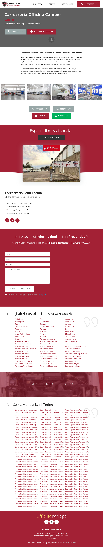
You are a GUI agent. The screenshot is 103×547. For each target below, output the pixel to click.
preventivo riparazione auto (50, 459)
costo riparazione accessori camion (78, 435)
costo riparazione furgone (50, 420)
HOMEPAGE (38, 4)
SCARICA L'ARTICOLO (51, 138)
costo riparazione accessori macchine (29, 445)
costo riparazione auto (48, 410)
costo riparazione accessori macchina (79, 442)
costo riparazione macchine (50, 422)
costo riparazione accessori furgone (28, 442)
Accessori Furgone (21, 351)
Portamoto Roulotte (72, 366)
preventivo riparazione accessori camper (30, 486)
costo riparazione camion (24, 415)
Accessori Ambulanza (48, 339)
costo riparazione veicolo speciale (78, 432)
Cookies (54, 538)
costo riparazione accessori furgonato (79, 439)
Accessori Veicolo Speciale (24, 361)
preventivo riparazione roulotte (52, 477)
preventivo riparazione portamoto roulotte (81, 506)
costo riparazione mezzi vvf (50, 425)
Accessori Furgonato (72, 349)
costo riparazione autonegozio (26, 412)
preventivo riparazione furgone (52, 469)
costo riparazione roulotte (50, 427)
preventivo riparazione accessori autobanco (31, 482)
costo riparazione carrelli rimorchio (28, 417)
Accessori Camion (71, 344)
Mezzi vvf (43, 334)
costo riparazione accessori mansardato (55, 445)
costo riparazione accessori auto (77, 430)
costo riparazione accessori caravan (53, 437)
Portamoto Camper (47, 361)
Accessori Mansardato (48, 354)
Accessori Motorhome (73, 356)
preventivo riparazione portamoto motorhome (57, 506)
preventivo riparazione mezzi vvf (52, 474)
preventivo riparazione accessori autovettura (32, 484)
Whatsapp (61, 116)
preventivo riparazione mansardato (78, 472)
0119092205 (63, 109)
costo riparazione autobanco (76, 410)
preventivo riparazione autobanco (78, 459)
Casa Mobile (69, 327)
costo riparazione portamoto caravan (79, 452)
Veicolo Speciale (71, 341)
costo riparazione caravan (75, 415)
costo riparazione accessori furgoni (53, 442)
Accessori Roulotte (21, 359)
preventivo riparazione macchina (27, 472)
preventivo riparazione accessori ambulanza (56, 479)
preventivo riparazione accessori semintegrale (57, 499)
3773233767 (15, 31)
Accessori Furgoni (46, 351)
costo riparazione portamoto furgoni (79, 454)
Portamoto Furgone (47, 364)
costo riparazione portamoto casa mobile (30, 454)
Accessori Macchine (22, 354)
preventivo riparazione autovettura (53, 462)
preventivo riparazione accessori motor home (57, 496)
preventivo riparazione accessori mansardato (57, 494)
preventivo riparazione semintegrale (79, 477)
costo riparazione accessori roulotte (28, 449)
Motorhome (19, 336)
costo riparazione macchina (25, 422)
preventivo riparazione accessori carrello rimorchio (34, 489)
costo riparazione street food (26, 430)
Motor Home (70, 334)
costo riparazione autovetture (76, 412)
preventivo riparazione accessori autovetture (57, 484)
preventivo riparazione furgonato (27, 469)
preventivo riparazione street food (28, 479)
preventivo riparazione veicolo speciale (79, 482)
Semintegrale (70, 336)
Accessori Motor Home (48, 356)
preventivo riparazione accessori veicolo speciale (33, 501)
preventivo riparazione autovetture (78, 462)
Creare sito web (36, 543)
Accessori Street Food (73, 359)
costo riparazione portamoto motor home (30, 457)
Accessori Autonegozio (48, 341)
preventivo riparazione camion (26, 464)
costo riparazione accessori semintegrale (55, 449)
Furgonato (18, 329)
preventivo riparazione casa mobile (78, 467)
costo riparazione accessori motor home (55, 447)
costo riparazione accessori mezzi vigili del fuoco (83, 445)
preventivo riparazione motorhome (28, 477)
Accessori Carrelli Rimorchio (75, 346)
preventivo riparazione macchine (52, 472)
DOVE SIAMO (68, 4)
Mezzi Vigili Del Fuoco (23, 334)
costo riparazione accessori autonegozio (55, 432)
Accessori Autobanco (22, 341)
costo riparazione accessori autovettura (30, 435)
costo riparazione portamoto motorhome (55, 457)
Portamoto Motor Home (24, 366)
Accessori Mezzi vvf (22, 356)
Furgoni (68, 329)
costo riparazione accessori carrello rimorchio (32, 439)
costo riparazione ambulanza (26, 410)
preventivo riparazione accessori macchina (81, 491)
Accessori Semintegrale (48, 359)
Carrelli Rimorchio (21, 327)
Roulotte (43, 336)
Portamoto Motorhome (48, 366)
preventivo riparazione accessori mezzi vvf (31, 496)
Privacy (48, 538)
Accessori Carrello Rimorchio (25, 349)
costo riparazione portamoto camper (54, 452)
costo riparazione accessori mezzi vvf (29, 447)
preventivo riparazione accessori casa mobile (57, 489)
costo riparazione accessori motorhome (80, 447)
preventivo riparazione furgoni (77, 469)
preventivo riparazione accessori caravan (55, 486)
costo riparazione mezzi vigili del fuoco (29, 425)
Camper (43, 324)
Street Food (19, 339)
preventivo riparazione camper (51, 464)
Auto (41, 319)
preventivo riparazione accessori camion (80, 484)
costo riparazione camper (50, 415)
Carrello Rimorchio (47, 327)
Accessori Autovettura (23, 344)
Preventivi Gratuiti (41, 31)
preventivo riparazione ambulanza (28, 459)
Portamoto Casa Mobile (23, 364)
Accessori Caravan (46, 346)
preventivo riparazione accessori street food (82, 499)
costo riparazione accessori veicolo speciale (31, 452)
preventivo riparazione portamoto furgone (56, 504)
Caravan (68, 324)
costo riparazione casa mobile (76, 417)
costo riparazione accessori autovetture (55, 435)
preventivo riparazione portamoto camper (56, 501)
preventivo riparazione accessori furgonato (81, 489)
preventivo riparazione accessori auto (79, 479)
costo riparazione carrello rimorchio (53, 417)
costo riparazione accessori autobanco (29, 432)
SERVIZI (52, 4)
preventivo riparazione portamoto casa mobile (32, 504)
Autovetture (69, 322)
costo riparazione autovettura (51, 412)
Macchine (43, 331)
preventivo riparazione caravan (77, 464)
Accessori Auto (70, 339)
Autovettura (44, 322)
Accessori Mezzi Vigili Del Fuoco (76, 354)
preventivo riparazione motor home (78, 474)
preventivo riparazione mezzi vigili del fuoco (31, 474)
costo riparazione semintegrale (77, 427)
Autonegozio (19, 322)
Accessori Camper (21, 346)
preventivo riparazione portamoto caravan (81, 501)
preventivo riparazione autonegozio (28, 462)
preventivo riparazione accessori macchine (31, 494)
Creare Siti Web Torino (69, 543)
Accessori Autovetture (48, 344)
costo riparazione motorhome (26, 427)
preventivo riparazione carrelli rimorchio (30, 467)
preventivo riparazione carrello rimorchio (55, 467)
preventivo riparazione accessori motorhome (82, 496)
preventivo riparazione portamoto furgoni (81, 504)
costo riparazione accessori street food (80, 449)
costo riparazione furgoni (75, 420)
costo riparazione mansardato (76, 422)
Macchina (18, 331)
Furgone (43, 329)
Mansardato (69, 331)
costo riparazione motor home (77, 425)
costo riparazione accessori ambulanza (54, 430)
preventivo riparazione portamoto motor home (32, 506)
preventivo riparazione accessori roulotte (30, 499)
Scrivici (40, 116)
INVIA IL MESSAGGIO (19, 289)
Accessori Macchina (72, 351)
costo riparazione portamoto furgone (54, 454)
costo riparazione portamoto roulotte (79, 457)
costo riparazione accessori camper (28, 437)
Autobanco (69, 319)
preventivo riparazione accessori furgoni (55, 491)
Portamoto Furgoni (72, 364)
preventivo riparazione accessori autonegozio (57, 482)
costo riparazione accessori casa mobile (55, 439)
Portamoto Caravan (72, 361)
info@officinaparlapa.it (45, 536)
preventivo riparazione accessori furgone (30, 491)
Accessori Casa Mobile (48, 349)
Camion (17, 324)
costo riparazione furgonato (25, 420)
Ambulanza (19, 319)
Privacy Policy (43, 294)
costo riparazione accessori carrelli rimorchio (82, 437)
